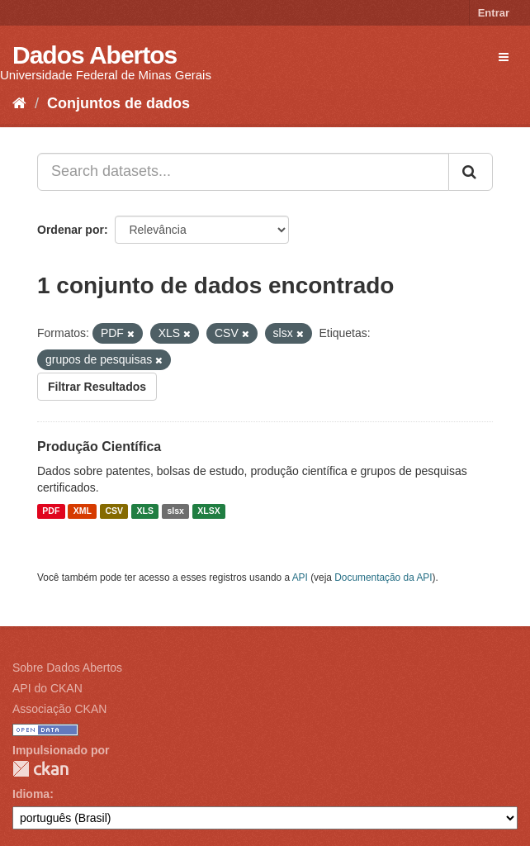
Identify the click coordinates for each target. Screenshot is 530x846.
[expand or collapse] (504, 57)
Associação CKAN (59, 708)
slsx (175, 511)
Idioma (31, 794)
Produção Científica (99, 447)
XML (82, 511)
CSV (114, 511)
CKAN (40, 768)
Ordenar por (70, 229)
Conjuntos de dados (118, 103)
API (300, 577)
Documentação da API (383, 577)
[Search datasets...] (243, 172)
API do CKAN (47, 688)
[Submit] (470, 172)
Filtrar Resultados (97, 386)
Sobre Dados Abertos (67, 667)
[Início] (19, 103)
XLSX (208, 511)
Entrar (493, 13)
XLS (145, 511)
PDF (50, 511)
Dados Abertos (94, 55)
